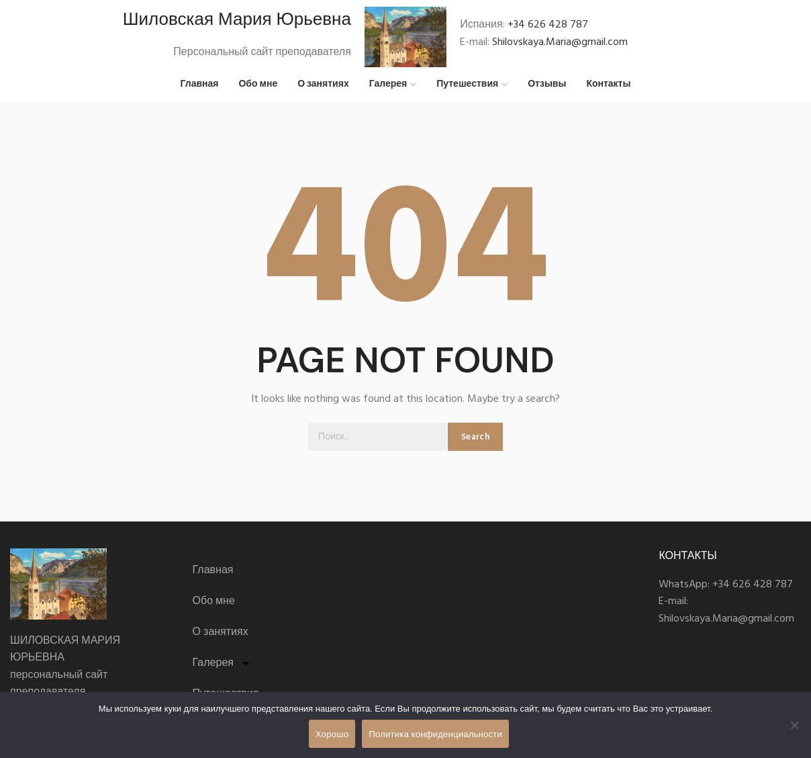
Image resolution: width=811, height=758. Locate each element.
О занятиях (220, 637)
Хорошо (332, 734)
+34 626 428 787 (548, 27)
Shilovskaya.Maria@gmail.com (560, 45)
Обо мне (214, 607)
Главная (213, 576)
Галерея (222, 669)
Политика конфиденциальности (435, 734)
